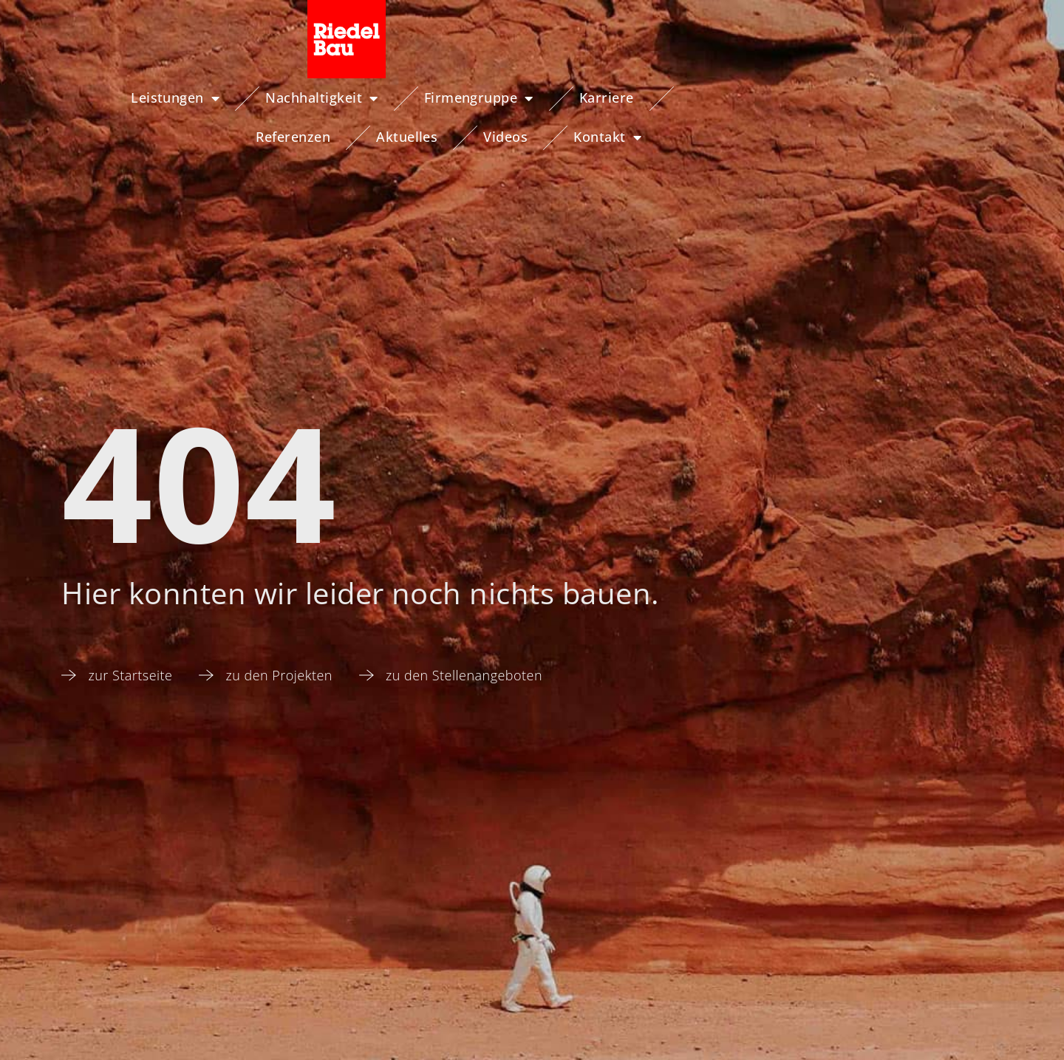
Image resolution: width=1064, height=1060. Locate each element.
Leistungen (96, 98)
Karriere (527, 97)
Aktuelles (751, 97)
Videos (850, 97)
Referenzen (638, 97)
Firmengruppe (399, 98)
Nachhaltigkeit (242, 98)
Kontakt (952, 98)
